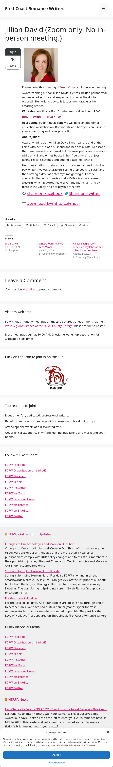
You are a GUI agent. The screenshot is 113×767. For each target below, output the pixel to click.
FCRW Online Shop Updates (30, 534)
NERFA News (18, 699)
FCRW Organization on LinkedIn (26, 470)
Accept (56, 754)
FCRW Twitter (14, 516)
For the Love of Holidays (21, 598)
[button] (108, 732)
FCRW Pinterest (15, 476)
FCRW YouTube (15, 493)
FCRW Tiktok (13, 482)
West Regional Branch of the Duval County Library (38, 326)
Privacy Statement (56, 762)
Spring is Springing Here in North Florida (32, 571)
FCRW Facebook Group (20, 499)
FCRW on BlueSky (16, 510)
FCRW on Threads (17, 505)
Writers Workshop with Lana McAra (51, 245)
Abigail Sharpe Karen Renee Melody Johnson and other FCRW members (88, 247)
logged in (29, 289)
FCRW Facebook (15, 465)
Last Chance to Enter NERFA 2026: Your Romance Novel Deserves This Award (56, 709)
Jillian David (11, 243)
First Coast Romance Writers (34, 8)
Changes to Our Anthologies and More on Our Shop (39, 544)
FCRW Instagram (16, 488)
